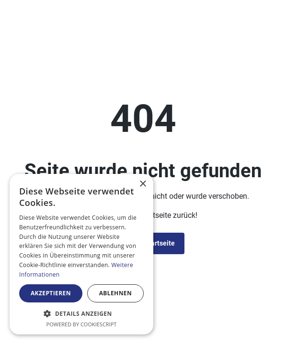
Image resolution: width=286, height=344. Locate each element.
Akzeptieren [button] (51, 293)
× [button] (142, 184)
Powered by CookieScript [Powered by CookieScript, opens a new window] (81, 324)
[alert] (81, 254)
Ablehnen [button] (115, 293)
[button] (81, 313)
